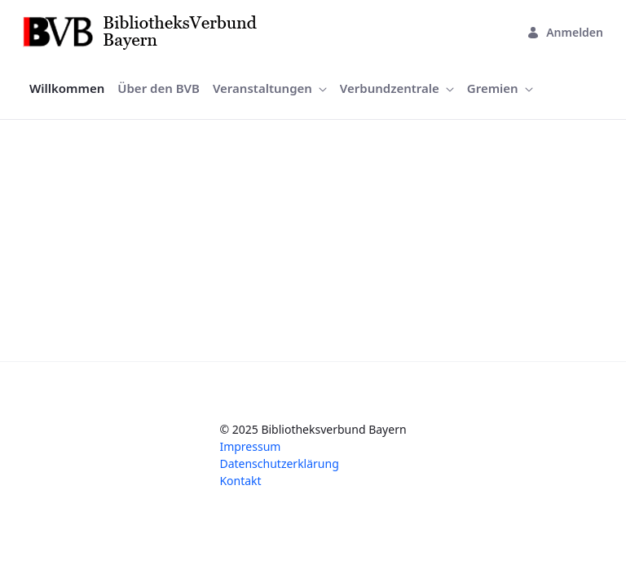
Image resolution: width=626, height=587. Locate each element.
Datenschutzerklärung (278, 463)
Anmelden (565, 32)
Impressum (249, 446)
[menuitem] (67, 88)
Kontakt (240, 480)
